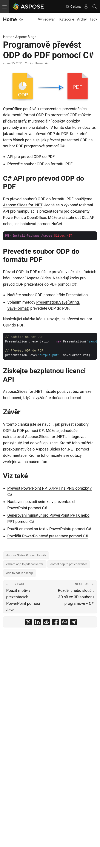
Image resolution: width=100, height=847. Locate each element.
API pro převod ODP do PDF (31, 156)
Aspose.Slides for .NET (22, 205)
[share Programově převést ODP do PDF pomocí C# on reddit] (46, 623)
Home (10, 19)
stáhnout (73, 217)
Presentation (77, 295)
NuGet (56, 223)
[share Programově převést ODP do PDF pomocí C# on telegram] (73, 623)
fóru (45, 461)
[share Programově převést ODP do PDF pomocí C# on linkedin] (37, 623)
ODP (39, 115)
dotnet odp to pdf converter (68, 564)
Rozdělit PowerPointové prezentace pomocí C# (47, 536)
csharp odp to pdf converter (24, 564)
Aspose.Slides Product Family (26, 555)
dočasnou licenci (66, 397)
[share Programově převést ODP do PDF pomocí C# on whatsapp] (64, 623)
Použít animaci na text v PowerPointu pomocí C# (49, 529)
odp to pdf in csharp (19, 573)
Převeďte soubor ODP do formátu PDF (39, 164)
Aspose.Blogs (25, 37)
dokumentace (14, 455)
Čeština (73, 6)
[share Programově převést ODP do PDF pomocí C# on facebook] (55, 623)
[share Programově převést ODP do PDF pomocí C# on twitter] (28, 623)
